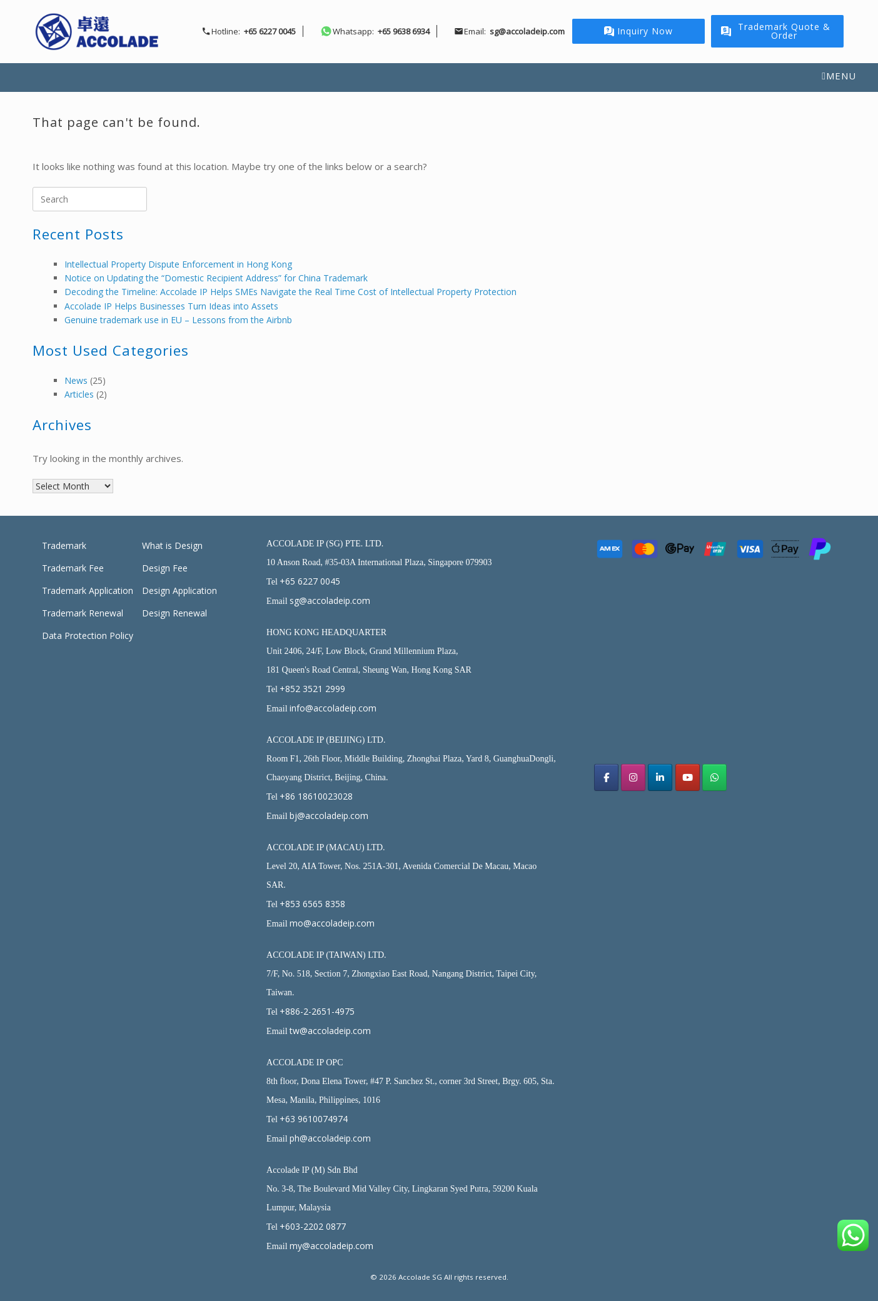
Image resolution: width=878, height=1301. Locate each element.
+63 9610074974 (314, 1119)
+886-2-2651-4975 (317, 1011)
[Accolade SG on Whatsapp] (714, 777)
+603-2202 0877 (313, 1226)
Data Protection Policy (87, 635)
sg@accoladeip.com (330, 600)
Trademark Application (87, 590)
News (76, 380)
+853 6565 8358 (312, 904)
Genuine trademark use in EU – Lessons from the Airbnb (178, 320)
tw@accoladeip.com (330, 1031)
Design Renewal (174, 613)
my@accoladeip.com (331, 1246)
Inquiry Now (638, 31)
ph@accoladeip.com (330, 1138)
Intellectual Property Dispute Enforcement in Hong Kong (178, 264)
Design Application (179, 590)
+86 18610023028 (316, 796)
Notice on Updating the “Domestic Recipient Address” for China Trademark (216, 278)
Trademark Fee (73, 568)
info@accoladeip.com (333, 708)
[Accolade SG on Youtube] (687, 777)
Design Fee (165, 568)
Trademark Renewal (82, 613)
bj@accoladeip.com (329, 815)
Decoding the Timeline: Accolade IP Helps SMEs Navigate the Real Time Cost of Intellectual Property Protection (290, 292)
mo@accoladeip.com (332, 923)
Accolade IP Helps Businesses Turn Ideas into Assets (171, 306)
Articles (79, 394)
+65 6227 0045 (310, 581)
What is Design (172, 545)
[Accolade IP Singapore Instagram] (633, 777)
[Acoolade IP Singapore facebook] (606, 777)
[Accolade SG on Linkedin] (660, 777)
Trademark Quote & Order (775, 31)
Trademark (64, 545)
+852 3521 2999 (312, 689)
